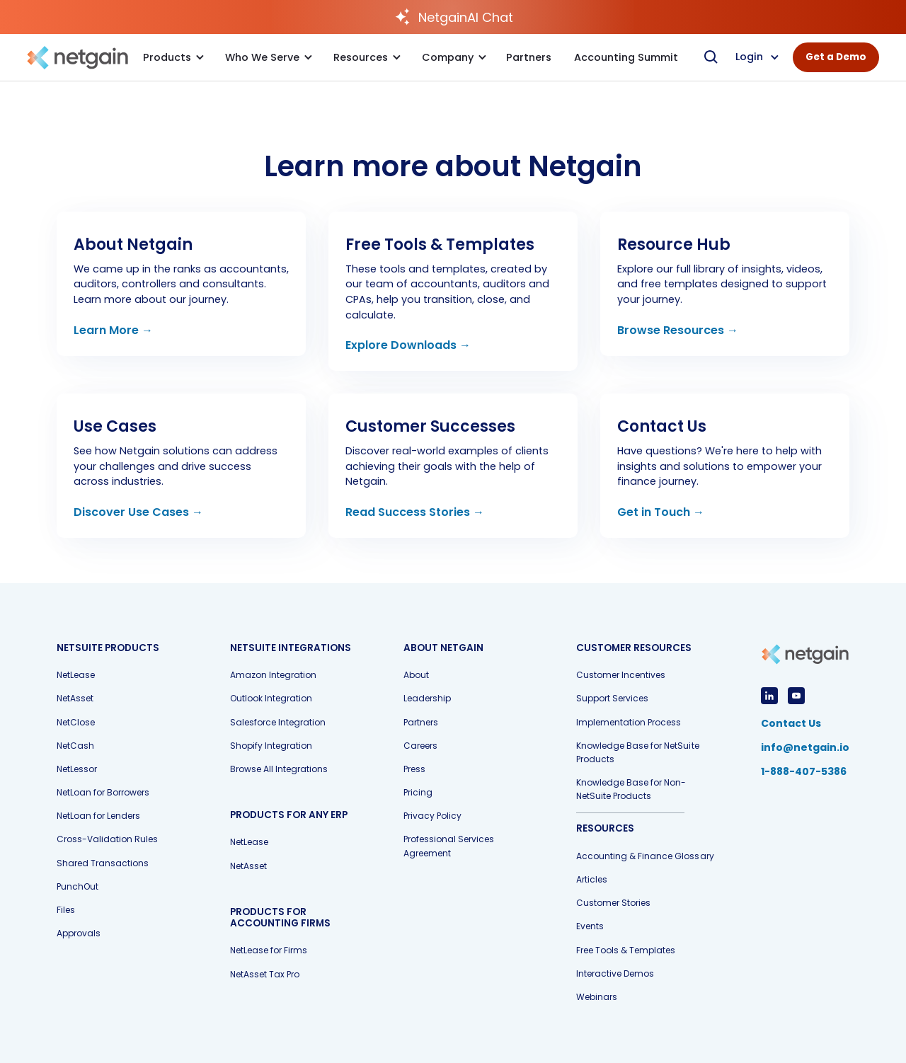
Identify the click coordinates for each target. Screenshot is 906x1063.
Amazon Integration (273, 675)
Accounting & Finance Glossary (644, 856)
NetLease (76, 675)
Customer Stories (613, 903)
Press (414, 769)
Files (66, 910)
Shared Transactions (103, 863)
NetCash (75, 746)
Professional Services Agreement (448, 845)
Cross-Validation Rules (107, 839)
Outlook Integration (271, 698)
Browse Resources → (677, 330)
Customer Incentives (620, 675)
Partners (420, 722)
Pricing (417, 792)
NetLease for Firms (268, 950)
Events (590, 926)
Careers (420, 746)
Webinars (596, 997)
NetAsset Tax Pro (264, 974)
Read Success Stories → (414, 512)
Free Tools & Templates (625, 950)
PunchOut (77, 886)
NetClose (76, 722)
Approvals (79, 933)
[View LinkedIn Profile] (769, 695)
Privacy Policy (432, 816)
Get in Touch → (660, 512)
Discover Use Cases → (138, 512)
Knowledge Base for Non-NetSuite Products (631, 789)
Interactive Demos (615, 973)
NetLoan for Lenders (98, 816)
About (416, 675)
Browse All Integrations (279, 769)
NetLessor (77, 769)
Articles (591, 879)
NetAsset (75, 698)
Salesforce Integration (278, 722)
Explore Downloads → (408, 345)
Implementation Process (628, 722)
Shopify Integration (271, 746)
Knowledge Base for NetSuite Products (637, 752)
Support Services (612, 698)
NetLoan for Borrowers (103, 792)
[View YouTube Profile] (796, 695)
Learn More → (113, 330)
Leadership (427, 698)
